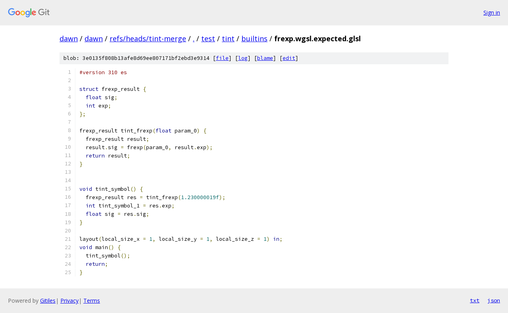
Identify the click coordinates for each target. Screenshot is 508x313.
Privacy (69, 300)
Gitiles (48, 300)
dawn (69, 38)
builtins (254, 38)
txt (474, 300)
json (493, 300)
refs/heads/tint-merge (148, 38)
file (222, 58)
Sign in (491, 12)
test (208, 38)
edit (289, 58)
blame (265, 58)
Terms (91, 300)
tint (228, 38)
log (243, 58)
